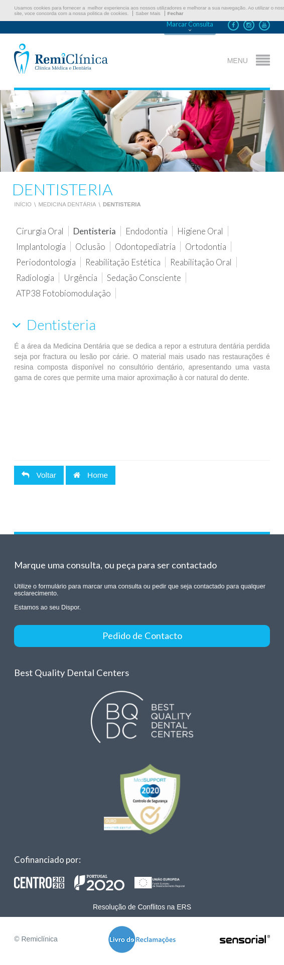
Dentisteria (122, 204)
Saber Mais (148, 13)
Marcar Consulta (190, 24)
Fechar (176, 13)
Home (90, 475)
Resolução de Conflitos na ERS (142, 907)
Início (23, 204)
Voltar (39, 475)
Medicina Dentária (67, 204)
